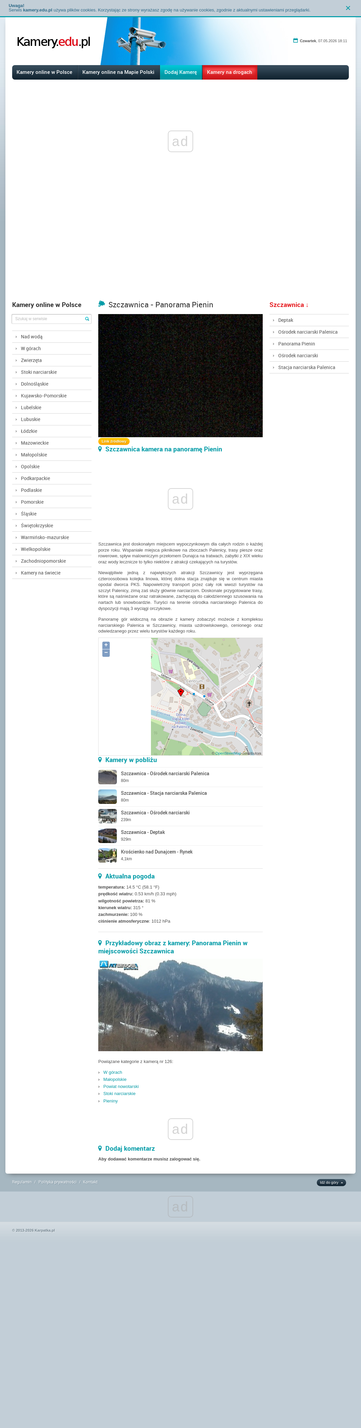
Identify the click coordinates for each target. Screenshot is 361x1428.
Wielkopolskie (35, 549)
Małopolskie (34, 454)
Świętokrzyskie (37, 525)
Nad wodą (32, 336)
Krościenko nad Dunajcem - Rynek (156, 851)
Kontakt (90, 1181)
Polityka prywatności (57, 1181)
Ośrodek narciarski (298, 355)
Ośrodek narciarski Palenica (308, 332)
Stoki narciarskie (39, 372)
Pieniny (110, 1100)
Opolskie (30, 466)
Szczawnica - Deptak (143, 832)
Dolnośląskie (34, 384)
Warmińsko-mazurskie (45, 537)
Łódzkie (29, 431)
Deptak (285, 320)
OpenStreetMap (228, 753)
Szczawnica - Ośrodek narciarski (155, 812)
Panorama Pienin (296, 343)
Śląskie (28, 513)
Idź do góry (329, 1182)
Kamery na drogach (229, 71)
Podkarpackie (35, 478)
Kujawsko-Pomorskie (44, 395)
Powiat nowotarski (121, 1086)
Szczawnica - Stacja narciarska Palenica (164, 793)
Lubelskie (31, 407)
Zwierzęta (31, 360)
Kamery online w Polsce (44, 71)
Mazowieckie (35, 443)
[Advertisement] (180, 246)
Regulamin (22, 1181)
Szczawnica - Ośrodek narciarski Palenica (165, 773)
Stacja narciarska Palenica (306, 367)
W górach (31, 348)
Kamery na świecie (40, 572)
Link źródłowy (114, 441)
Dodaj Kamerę (180, 71)
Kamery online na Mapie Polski (118, 71)
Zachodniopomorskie (43, 561)
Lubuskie (30, 419)
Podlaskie (31, 490)
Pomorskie (32, 502)
